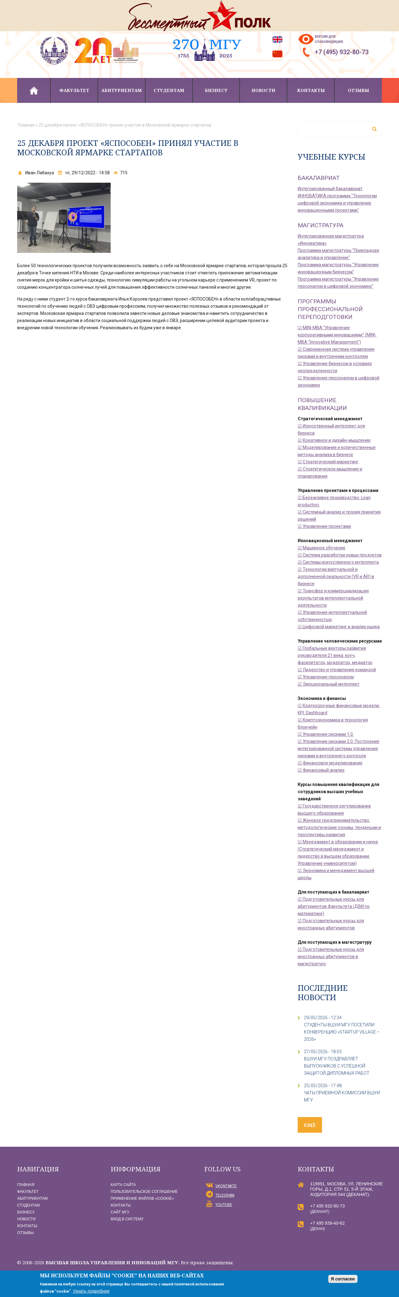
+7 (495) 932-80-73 (341, 52)
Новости (263, 90)
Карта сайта (123, 1185)
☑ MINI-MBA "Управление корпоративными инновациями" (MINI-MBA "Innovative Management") (337, 335)
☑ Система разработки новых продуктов (340, 554)
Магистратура (321, 225)
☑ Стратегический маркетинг (328, 461)
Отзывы (358, 90)
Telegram (224, 1195)
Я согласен (343, 1278)
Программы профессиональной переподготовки (330, 309)
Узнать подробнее (91, 1291)
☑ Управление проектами (324, 526)
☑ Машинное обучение (321, 547)
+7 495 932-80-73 (327, 1205)
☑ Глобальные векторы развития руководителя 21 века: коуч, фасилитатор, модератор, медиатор (335, 655)
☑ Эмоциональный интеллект (328, 684)
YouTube (223, 1205)
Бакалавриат (319, 177)
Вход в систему (127, 1219)
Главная (33, 90)
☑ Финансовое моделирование (330, 762)
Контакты (311, 90)
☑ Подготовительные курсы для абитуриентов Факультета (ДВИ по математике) (334, 906)
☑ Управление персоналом (326, 676)
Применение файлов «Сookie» (142, 1198)
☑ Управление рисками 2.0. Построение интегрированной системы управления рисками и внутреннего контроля (338, 748)
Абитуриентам (121, 90)
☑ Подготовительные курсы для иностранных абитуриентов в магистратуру (331, 956)
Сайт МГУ (120, 1212)
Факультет (74, 90)
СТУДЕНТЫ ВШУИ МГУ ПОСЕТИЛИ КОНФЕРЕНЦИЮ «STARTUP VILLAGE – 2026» (342, 1032)
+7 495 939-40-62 (327, 1223)
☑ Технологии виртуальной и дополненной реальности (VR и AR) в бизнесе (336, 576)
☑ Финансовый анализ (321, 770)
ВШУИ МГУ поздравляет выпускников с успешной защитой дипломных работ (336, 1066)
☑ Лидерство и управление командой (337, 669)
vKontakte (226, 1186)
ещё (310, 1125)
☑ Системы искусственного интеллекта (338, 562)
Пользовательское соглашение (144, 1191)
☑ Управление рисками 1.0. (326, 734)
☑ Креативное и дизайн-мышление (334, 440)
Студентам (169, 90)
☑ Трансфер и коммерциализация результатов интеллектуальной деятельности (333, 598)
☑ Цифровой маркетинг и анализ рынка (339, 626)
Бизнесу (216, 90)
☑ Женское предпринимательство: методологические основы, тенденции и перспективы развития (339, 827)
